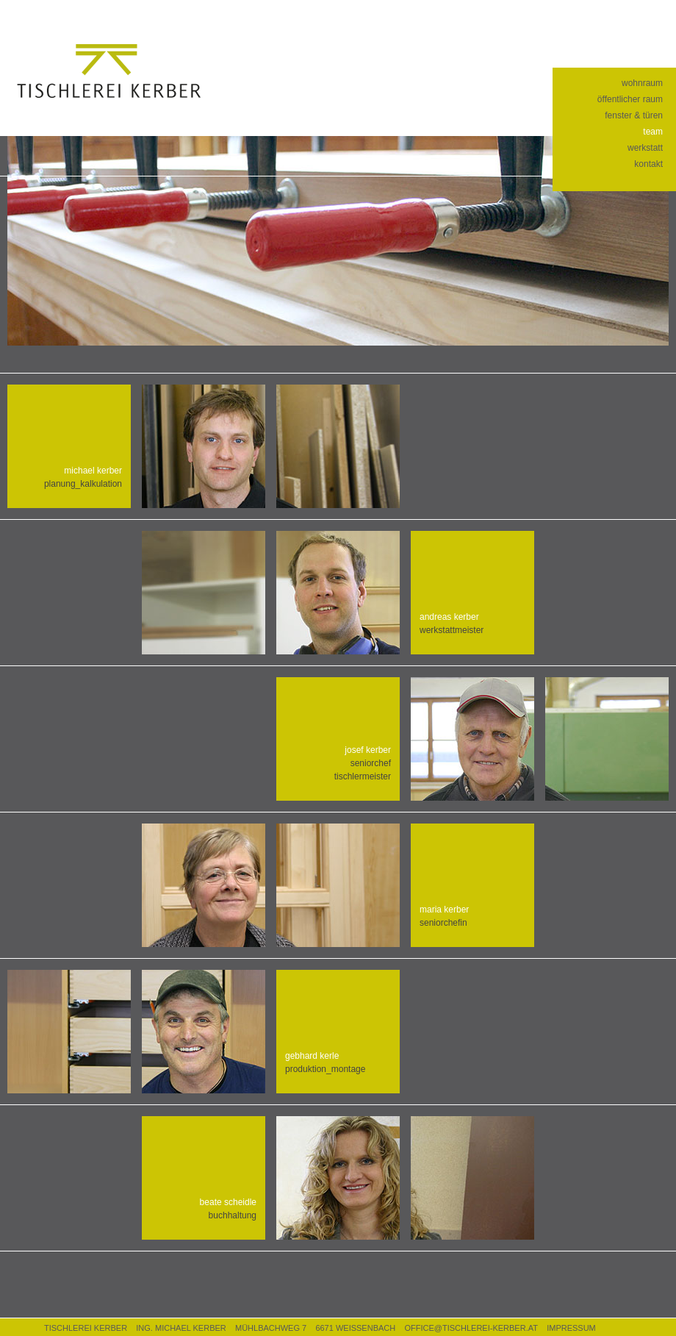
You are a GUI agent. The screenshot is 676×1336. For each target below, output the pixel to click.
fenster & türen (634, 115)
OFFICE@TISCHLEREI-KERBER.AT (470, 1328)
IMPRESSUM (571, 1328)
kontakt (648, 164)
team (653, 131)
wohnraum (642, 83)
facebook (621, 14)
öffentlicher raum (630, 99)
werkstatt (645, 148)
